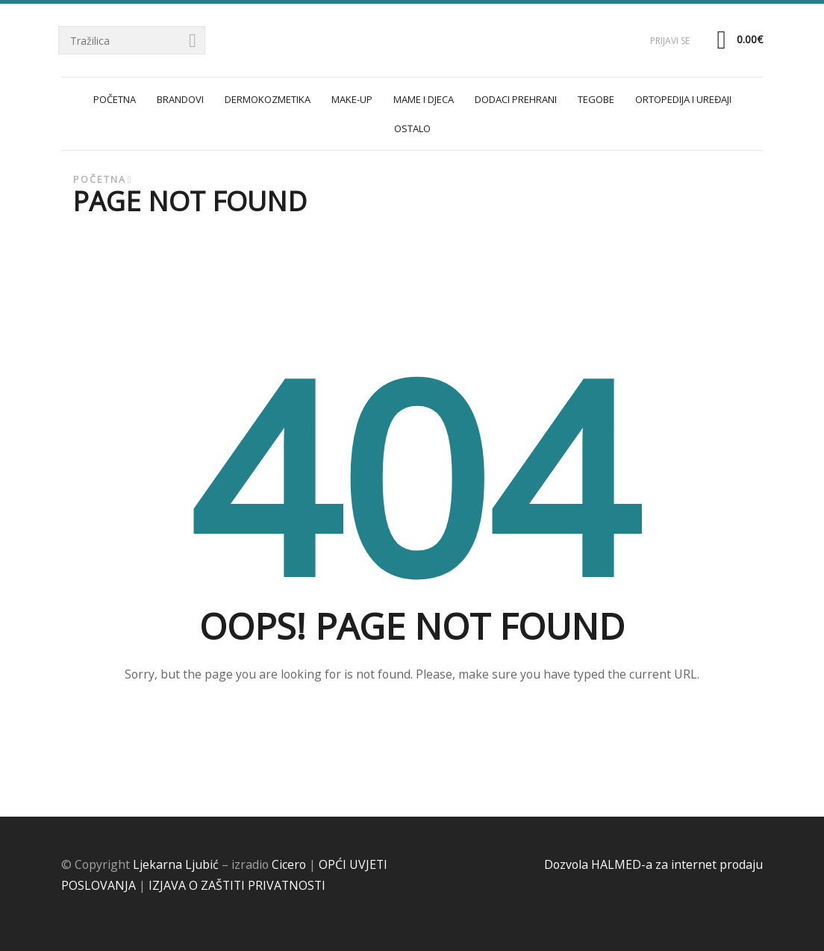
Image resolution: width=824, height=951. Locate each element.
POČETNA (114, 99)
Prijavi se (670, 40)
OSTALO (412, 128)
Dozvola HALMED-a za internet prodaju (653, 864)
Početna (99, 179)
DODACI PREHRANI (516, 99)
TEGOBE (596, 99)
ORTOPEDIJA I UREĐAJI (683, 99)
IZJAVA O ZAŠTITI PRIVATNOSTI (237, 885)
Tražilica (193, 41)
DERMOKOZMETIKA (267, 99)
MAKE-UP (351, 99)
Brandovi (180, 99)
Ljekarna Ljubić (176, 864)
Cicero (289, 864)
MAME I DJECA (423, 99)
